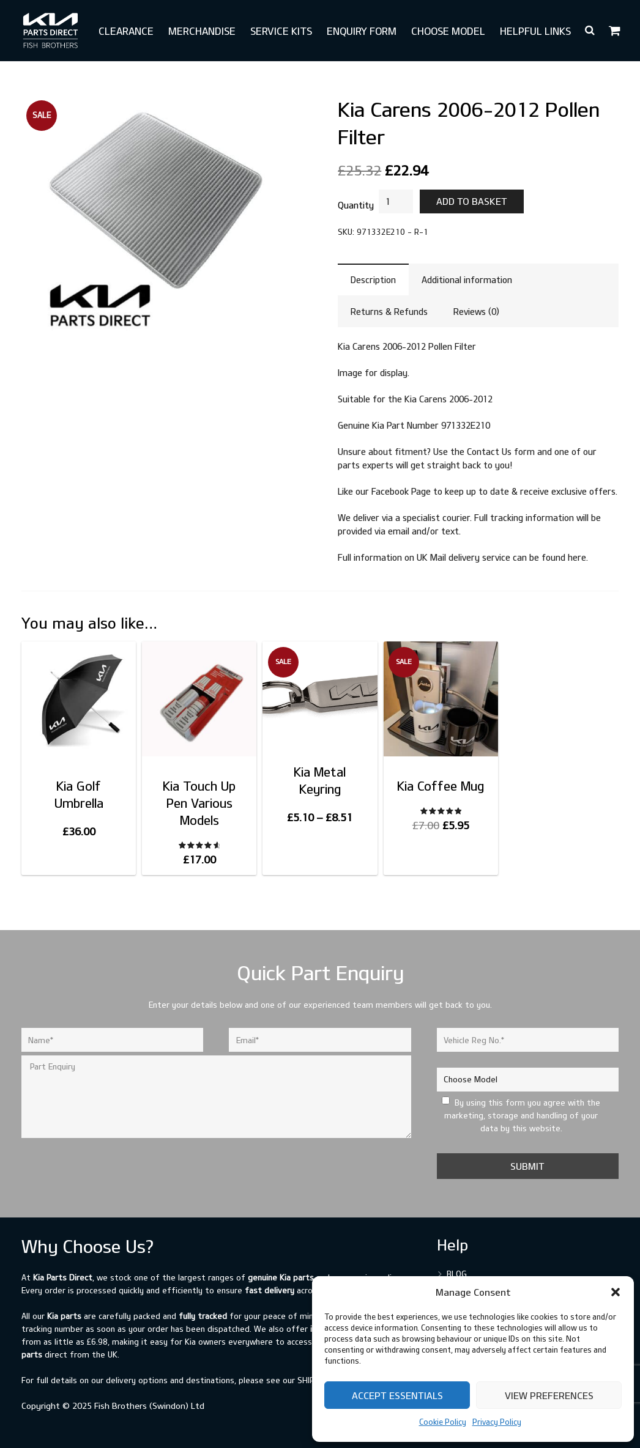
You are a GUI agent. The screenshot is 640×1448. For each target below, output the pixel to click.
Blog (457, 1274)
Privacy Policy (496, 1421)
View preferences (549, 1395)
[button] (615, 1292)
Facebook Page (401, 491)
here (577, 557)
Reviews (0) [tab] (476, 311)
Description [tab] (373, 280)
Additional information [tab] (467, 280)
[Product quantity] (396, 201)
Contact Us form (501, 451)
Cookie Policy (442, 1421)
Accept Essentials (397, 1395)
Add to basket (471, 201)
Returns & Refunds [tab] (389, 311)
